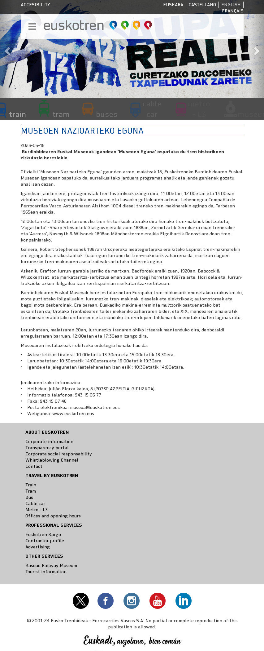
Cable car (35, 503)
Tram (30, 491)
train (17, 114)
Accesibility (35, 4)
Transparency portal (47, 447)
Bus (29, 497)
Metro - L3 (36, 509)
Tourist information (46, 571)
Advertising (37, 547)
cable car (152, 109)
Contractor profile (44, 540)
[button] (6, 49)
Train (30, 485)
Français (233, 11)
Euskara (173, 4)
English (231, 4)
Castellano (202, 4)
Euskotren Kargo (43, 534)
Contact (33, 466)
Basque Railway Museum (51, 565)
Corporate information (49, 441)
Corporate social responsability (58, 454)
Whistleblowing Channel (51, 460)
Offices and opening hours (53, 516)
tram (61, 114)
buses (106, 114)
